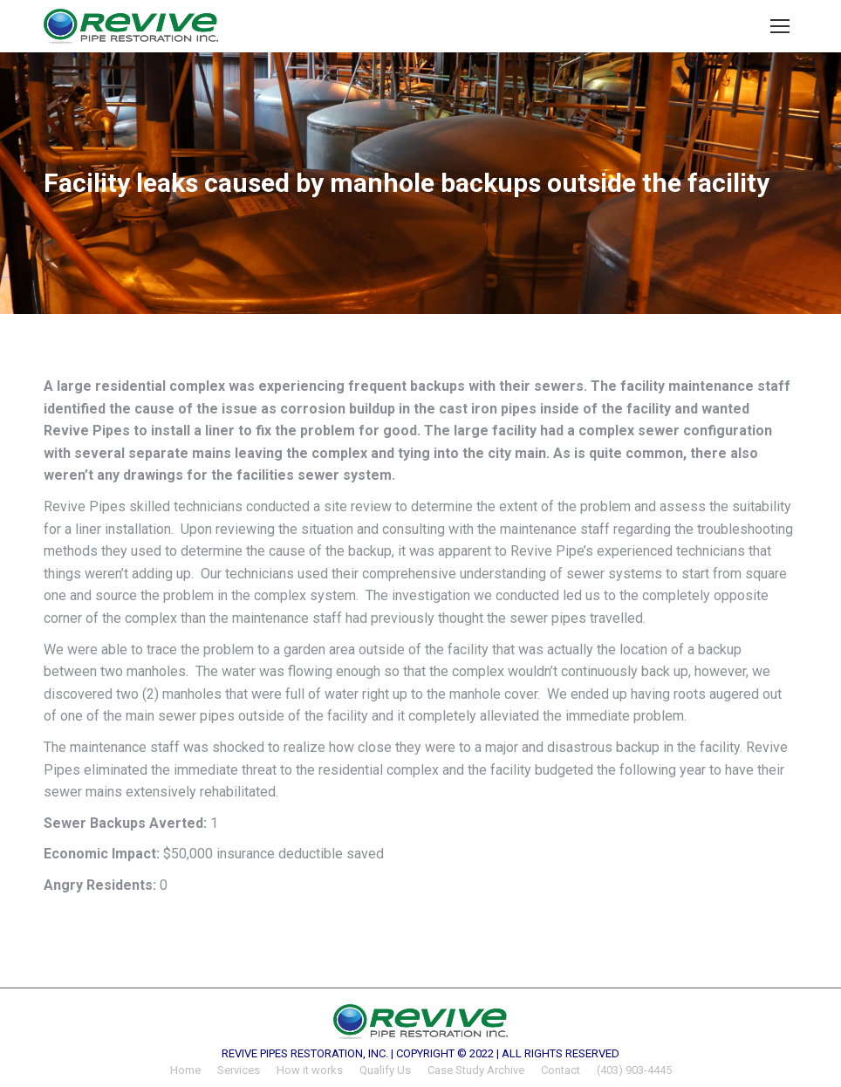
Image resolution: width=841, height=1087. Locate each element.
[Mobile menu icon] (779, 26)
